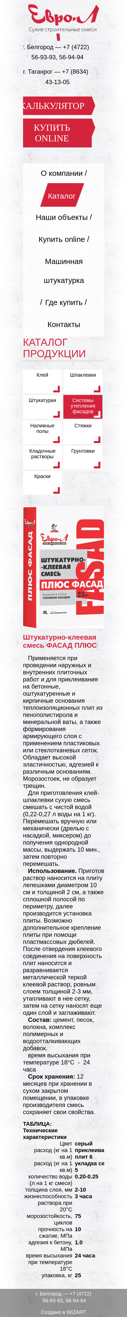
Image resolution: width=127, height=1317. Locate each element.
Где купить (64, 302)
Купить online (62, 239)
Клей (42, 375)
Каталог (62, 196)
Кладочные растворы (42, 453)
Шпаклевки (83, 375)
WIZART (76, 1312)
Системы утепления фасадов (83, 405)
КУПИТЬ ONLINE (52, 133)
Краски (42, 476)
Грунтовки (83, 451)
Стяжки (83, 425)
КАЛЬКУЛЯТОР (52, 106)
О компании (62, 173)
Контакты (63, 324)
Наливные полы (42, 428)
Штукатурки (42, 400)
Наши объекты (62, 217)
